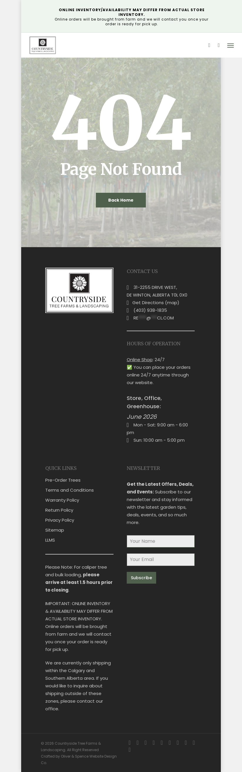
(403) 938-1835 (150, 310)
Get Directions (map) (155, 302)
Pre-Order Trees (63, 480)
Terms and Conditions (69, 490)
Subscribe (141, 578)
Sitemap (54, 530)
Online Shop (140, 359)
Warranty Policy (62, 500)
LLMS (50, 540)
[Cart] (218, 45)
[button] (230, 45)
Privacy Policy (59, 520)
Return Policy (59, 510)
